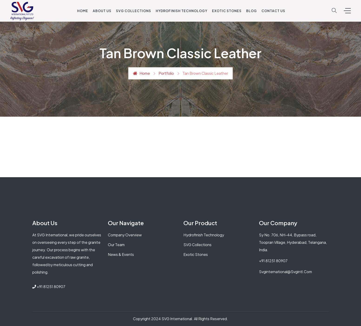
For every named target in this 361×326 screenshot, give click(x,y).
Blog (251, 11)
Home (82, 11)
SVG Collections (133, 11)
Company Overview (125, 234)
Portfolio (166, 73)
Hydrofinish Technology (181, 11)
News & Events (121, 254)
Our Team (116, 244)
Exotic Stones (227, 11)
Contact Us (273, 11)
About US (102, 11)
